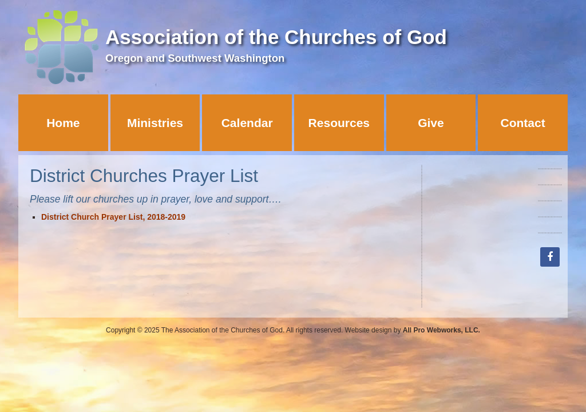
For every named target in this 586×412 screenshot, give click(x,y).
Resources (339, 122)
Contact (523, 122)
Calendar (247, 122)
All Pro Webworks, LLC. (441, 330)
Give (431, 122)
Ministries (155, 122)
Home (63, 122)
